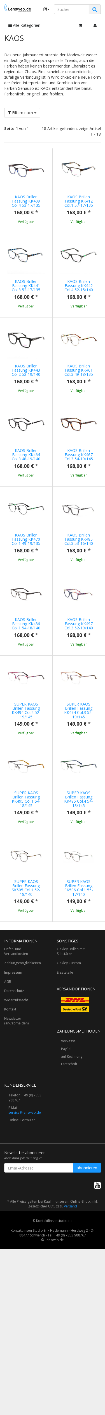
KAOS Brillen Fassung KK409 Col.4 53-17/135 (26, 201)
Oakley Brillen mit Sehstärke (71, 1084)
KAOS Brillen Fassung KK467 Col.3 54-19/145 (78, 471)
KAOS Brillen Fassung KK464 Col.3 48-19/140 (26, 471)
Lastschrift (69, 1196)
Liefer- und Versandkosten (16, 1084)
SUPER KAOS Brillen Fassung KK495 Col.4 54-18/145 (78, 887)
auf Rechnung (71, 1189)
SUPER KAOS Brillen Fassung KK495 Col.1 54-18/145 (26, 887)
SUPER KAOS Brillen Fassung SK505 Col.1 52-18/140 (26, 998)
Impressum (13, 1105)
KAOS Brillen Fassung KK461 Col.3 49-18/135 (78, 370)
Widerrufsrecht (16, 1132)
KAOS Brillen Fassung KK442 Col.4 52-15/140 (78, 286)
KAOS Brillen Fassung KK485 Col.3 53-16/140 (78, 572)
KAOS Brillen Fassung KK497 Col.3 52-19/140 (78, 673)
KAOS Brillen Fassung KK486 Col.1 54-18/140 (26, 673)
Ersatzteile (65, 1105)
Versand (70, 1339)
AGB (7, 1114)
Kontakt (10, 1142)
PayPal (66, 1181)
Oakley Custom (69, 1095)
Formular (27, 1252)
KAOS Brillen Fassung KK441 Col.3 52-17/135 (26, 286)
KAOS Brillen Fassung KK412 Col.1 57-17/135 (78, 201)
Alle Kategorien (24, 25)
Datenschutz (14, 1123)
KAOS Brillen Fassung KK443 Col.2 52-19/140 (26, 370)
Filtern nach (22, 112)
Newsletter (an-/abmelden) (16, 1153)
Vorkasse (68, 1173)
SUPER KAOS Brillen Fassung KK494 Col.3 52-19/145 (78, 776)
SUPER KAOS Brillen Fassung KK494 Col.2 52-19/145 (26, 776)
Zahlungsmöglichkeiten (22, 1095)
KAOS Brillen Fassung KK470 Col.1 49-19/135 (26, 572)
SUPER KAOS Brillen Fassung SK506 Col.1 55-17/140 (78, 998)
